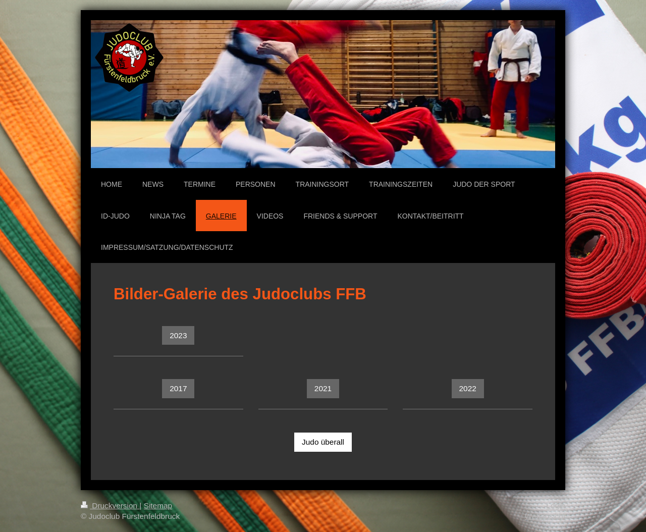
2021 (323, 388)
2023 (178, 335)
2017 (178, 388)
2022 (467, 388)
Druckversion (110, 505)
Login (555, 505)
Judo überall (323, 442)
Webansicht (545, 516)
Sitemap (158, 505)
